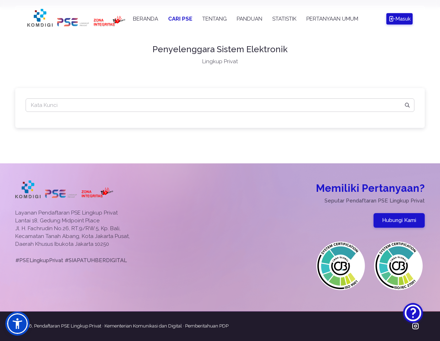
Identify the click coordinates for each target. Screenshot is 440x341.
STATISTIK (284, 19)
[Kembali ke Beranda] (73, 25)
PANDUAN (249, 19)
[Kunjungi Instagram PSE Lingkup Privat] (415, 326)
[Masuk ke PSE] (399, 19)
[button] (17, 323)
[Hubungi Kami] (413, 313)
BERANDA (145, 19)
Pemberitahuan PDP (207, 326)
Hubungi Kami (399, 220)
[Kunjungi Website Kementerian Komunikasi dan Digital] (40, 25)
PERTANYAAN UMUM (332, 19)
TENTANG (214, 19)
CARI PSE (180, 19)
